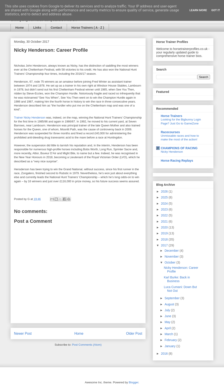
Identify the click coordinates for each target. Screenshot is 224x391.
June (168, 316)
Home (19, 27)
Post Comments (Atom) (87, 344)
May (167, 322)
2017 (165, 245)
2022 (165, 215)
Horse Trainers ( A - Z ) (88, 27)
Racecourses (170, 132)
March (169, 334)
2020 (165, 227)
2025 (165, 197)
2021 (165, 221)
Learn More (198, 10)
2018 (165, 239)
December (171, 250)
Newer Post (23, 333)
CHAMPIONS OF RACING (179, 148)
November (171, 256)
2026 (165, 191)
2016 (165, 353)
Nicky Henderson (172, 151)
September (172, 298)
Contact (56, 27)
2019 (165, 233)
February (171, 340)
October (170, 262)
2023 (165, 209)
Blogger (133, 382)
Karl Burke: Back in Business (177, 279)
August (169, 304)
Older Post (134, 333)
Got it (215, 10)
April (168, 328)
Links (37, 27)
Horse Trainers (171, 116)
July (167, 310)
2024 (165, 203)
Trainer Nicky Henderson (29, 117)
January (170, 346)
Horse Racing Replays (177, 160)
